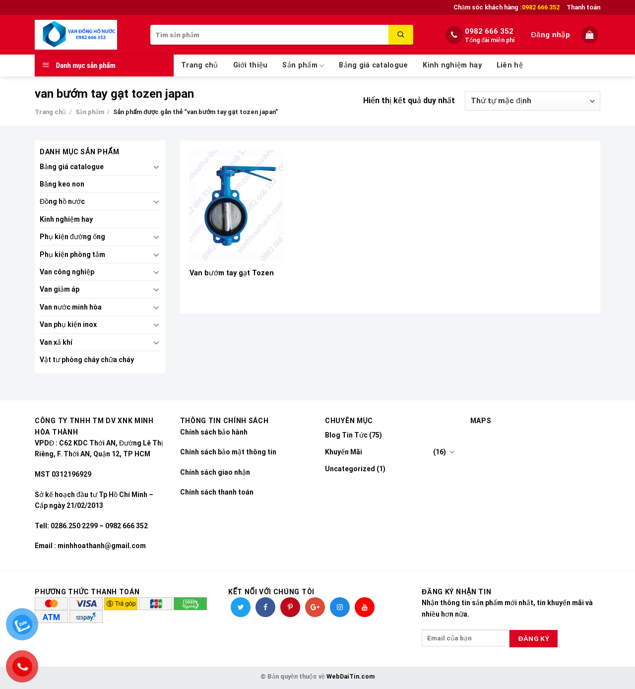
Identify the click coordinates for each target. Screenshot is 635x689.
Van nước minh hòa (71, 307)
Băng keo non (62, 184)
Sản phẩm (303, 65)
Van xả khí (56, 342)
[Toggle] (156, 167)
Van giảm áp (59, 289)
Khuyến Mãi (343, 452)
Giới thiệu (250, 65)
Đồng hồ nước (62, 201)
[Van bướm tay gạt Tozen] (236, 205)
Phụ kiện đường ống (72, 237)
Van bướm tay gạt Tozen (232, 273)
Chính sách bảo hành (214, 432)
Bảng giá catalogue (373, 65)
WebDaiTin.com (350, 676)
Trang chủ (199, 65)
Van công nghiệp (67, 272)
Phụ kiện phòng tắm (72, 254)
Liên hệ (510, 65)
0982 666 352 (489, 31)
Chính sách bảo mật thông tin (228, 452)
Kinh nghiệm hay (452, 65)
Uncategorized (350, 469)
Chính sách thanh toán (217, 492)
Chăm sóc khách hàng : (506, 7)
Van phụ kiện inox (68, 324)
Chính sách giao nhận (215, 472)
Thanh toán (583, 7)
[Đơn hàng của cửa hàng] (532, 101)
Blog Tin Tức (346, 435)
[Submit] (400, 35)
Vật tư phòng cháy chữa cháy (87, 360)
